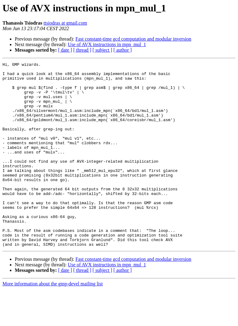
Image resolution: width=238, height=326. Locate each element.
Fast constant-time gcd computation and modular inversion (133, 39)
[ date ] (65, 50)
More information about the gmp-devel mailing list (52, 320)
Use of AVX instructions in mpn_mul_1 (107, 44)
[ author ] (122, 50)
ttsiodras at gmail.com (65, 23)
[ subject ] (102, 50)
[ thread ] (82, 50)
